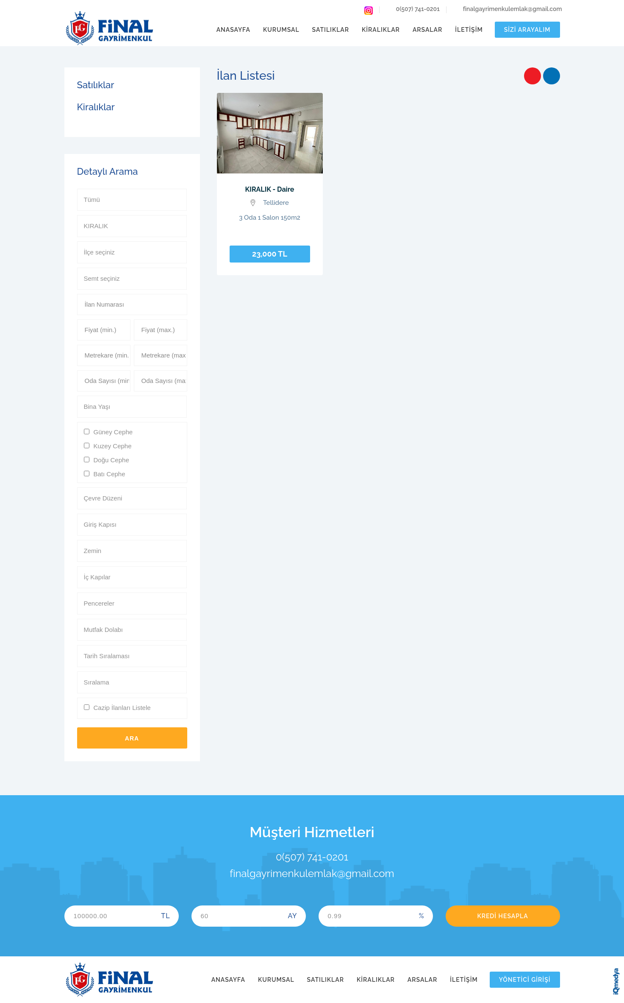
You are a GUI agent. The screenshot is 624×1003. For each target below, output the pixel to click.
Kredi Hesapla (502, 916)
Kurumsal (281, 29)
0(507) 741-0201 (413, 9)
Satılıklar (330, 29)
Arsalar (427, 29)
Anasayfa (233, 29)
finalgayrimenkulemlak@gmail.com (507, 9)
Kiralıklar (381, 29)
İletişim (469, 29)
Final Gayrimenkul (109, 28)
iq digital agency (616, 981)
